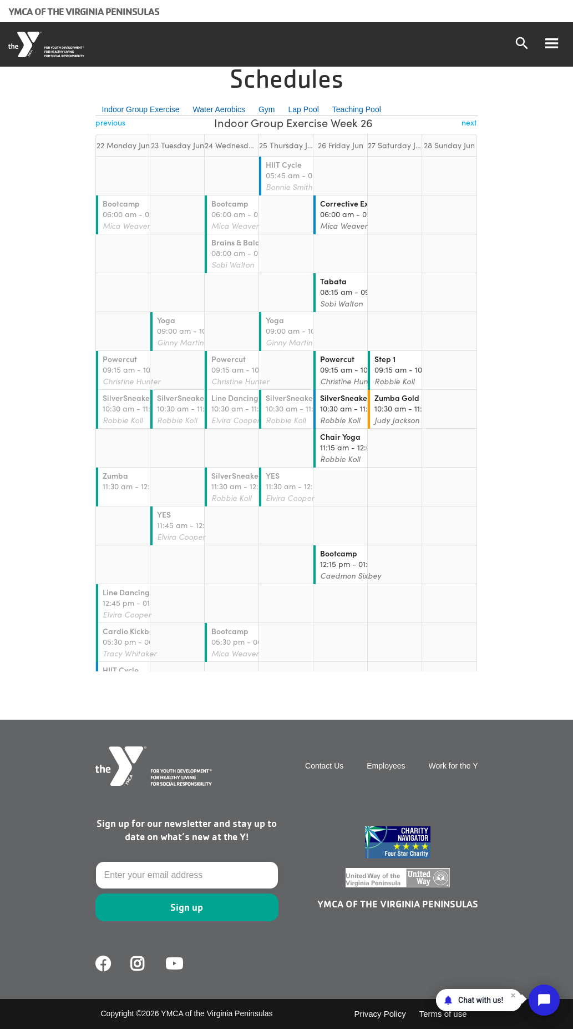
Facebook (103, 964)
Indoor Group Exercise (141, 109)
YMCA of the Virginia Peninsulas (83, 11)
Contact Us (324, 765)
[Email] (186, 875)
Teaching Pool (356, 109)
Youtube (173, 964)
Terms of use (443, 1013)
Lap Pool (303, 109)
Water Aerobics (219, 109)
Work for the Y (453, 765)
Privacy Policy (379, 1013)
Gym (266, 109)
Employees (386, 765)
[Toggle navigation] (551, 44)
